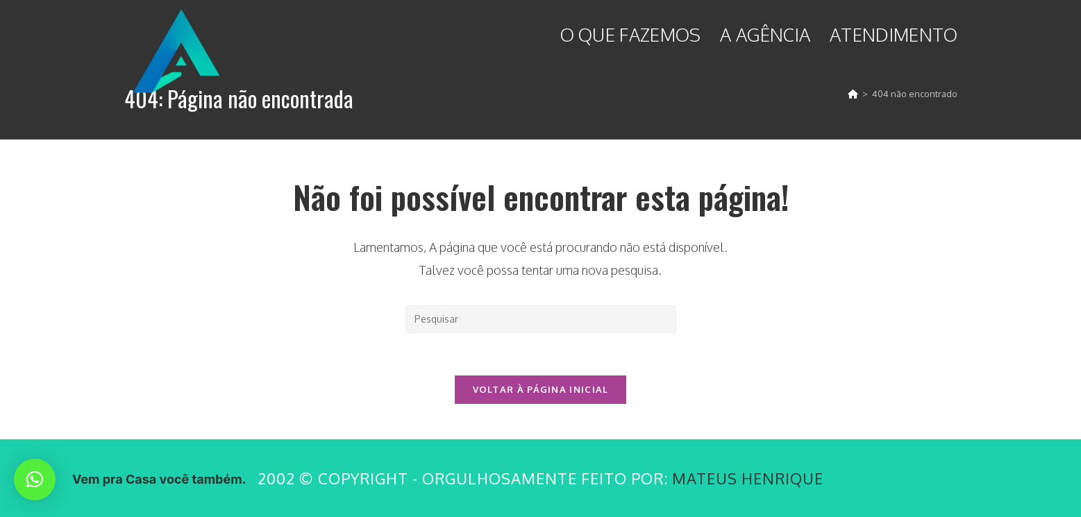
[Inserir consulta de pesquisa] (540, 319)
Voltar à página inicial (541, 389)
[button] (35, 479)
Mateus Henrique (747, 478)
